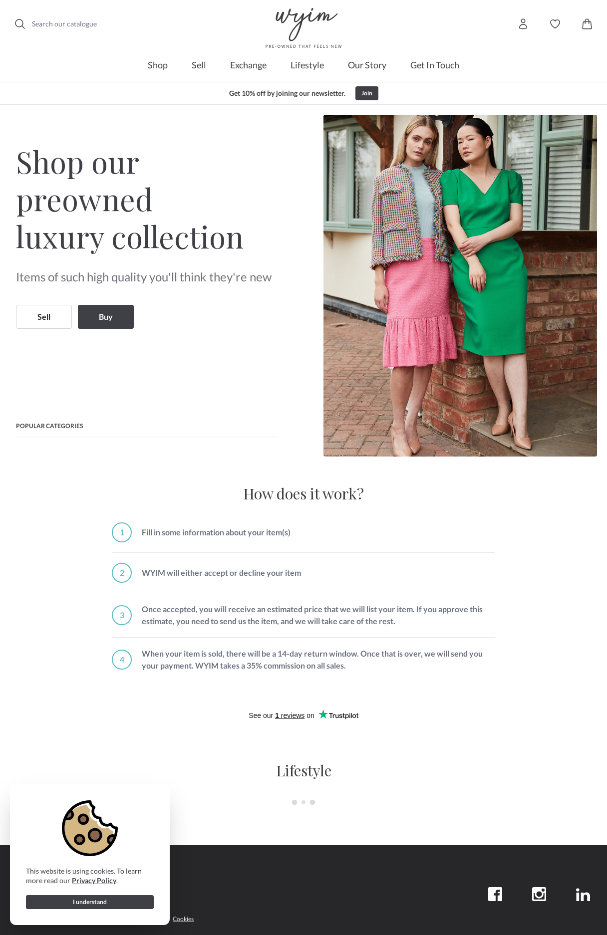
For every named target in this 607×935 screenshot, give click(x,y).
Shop (158, 64)
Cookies (183, 919)
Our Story (367, 64)
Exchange (248, 64)
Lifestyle (307, 64)
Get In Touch (434, 64)
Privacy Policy (94, 880)
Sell (199, 64)
